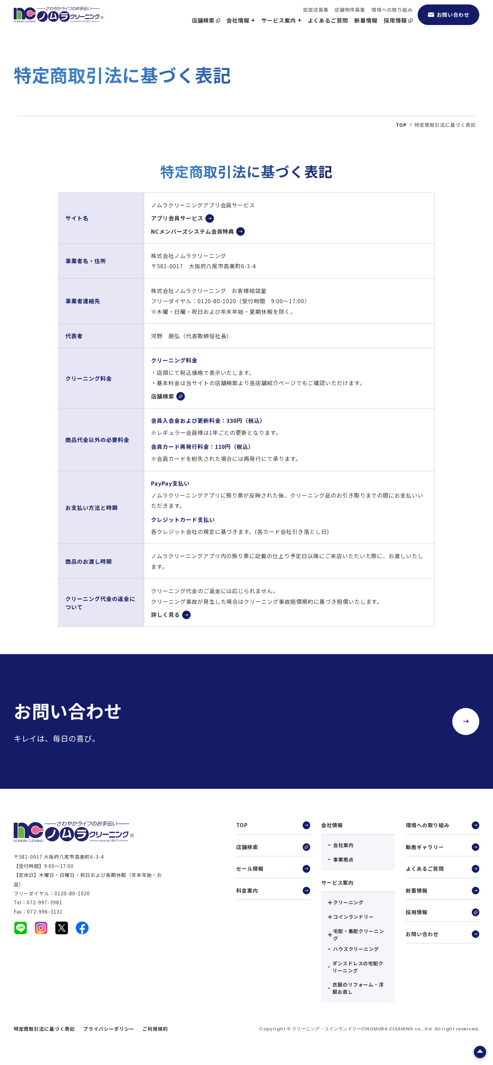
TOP (273, 825)
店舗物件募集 (349, 17)
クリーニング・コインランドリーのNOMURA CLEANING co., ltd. (363, 1029)
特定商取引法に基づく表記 (44, 1028)
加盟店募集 (316, 17)
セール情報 (273, 871)
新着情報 (366, 28)
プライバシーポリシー (109, 1028)
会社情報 (240, 28)
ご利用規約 (155, 1028)
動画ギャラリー (443, 848)
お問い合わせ (449, 22)
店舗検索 (206, 28)
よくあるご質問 (328, 28)
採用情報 (398, 28)
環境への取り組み (392, 17)
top (401, 124)
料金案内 (273, 893)
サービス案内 (281, 28)
